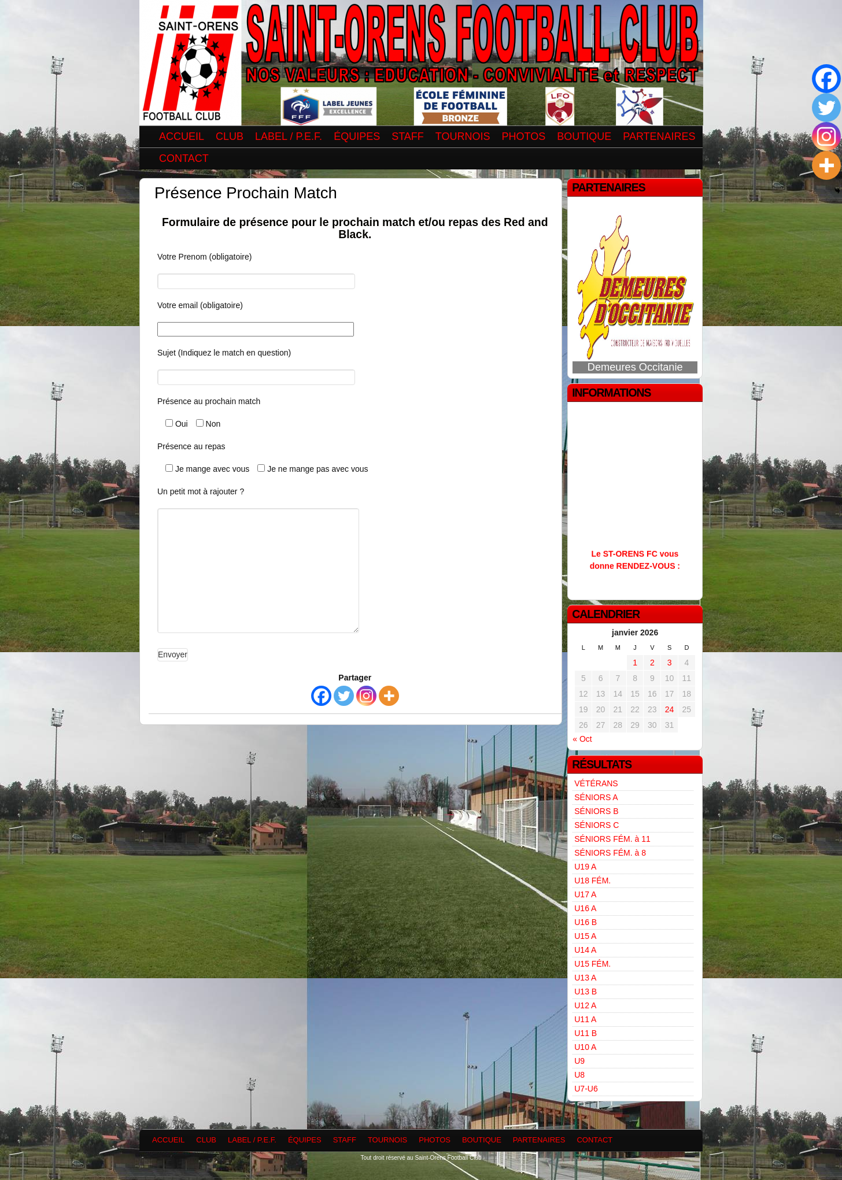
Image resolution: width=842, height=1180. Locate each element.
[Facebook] (321, 696)
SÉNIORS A (596, 797)
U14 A (585, 950)
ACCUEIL (181, 136)
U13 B (585, 991)
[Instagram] (366, 696)
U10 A (585, 1047)
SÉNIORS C (596, 825)
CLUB (229, 136)
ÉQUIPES (357, 136)
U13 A (585, 977)
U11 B (585, 1033)
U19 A (585, 866)
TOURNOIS (462, 136)
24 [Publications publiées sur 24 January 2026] (669, 709)
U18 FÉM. (592, 880)
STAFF (408, 136)
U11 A (585, 1019)
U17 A (585, 894)
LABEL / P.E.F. (288, 136)
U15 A (585, 936)
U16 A (585, 908)
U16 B (585, 922)
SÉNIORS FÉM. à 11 (612, 839)
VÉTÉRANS (596, 783)
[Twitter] (344, 696)
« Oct (582, 738)
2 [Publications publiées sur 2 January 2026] (652, 662)
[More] (389, 696)
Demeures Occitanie (635, 367)
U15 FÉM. (592, 963)
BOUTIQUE (584, 136)
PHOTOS (524, 136)
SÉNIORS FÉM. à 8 (610, 852)
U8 (579, 1074)
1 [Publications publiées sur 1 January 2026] (635, 662)
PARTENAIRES (659, 136)
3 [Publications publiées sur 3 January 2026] (669, 662)
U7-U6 (585, 1088)
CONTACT (184, 158)
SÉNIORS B (596, 811)
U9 (579, 1061)
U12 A (585, 1005)
